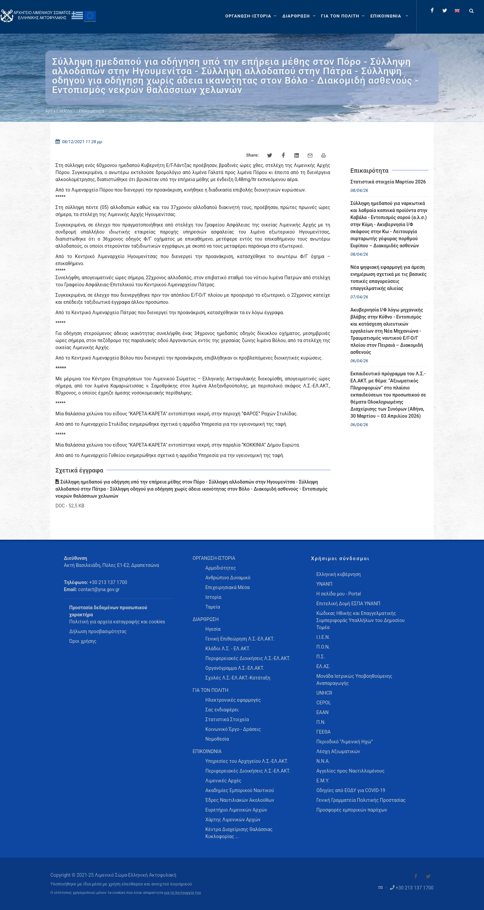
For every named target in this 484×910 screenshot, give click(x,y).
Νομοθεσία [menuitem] (217, 739)
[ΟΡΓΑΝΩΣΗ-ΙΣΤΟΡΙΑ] (252, 16)
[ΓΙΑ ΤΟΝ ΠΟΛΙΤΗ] (343, 16)
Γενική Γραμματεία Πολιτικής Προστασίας (361, 800)
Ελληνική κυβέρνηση (338, 574)
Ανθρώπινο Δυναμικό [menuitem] (227, 577)
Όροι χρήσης (82, 641)
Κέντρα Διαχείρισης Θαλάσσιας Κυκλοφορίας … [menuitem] (239, 833)
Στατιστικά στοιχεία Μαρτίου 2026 (388, 181)
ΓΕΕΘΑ (323, 732)
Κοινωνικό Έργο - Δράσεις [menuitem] (233, 729)
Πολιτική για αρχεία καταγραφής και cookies (117, 621)
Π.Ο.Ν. (323, 647)
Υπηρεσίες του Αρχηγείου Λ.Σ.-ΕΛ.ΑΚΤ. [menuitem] (246, 761)
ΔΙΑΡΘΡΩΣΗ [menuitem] (205, 619)
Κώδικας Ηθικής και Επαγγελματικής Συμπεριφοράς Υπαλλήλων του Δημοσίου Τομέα (360, 620)
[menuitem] (390, 16)
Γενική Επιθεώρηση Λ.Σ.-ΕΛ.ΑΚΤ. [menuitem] (239, 639)
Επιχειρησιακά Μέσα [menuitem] (227, 587)
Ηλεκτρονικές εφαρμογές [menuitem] (233, 700)
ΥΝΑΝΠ (324, 584)
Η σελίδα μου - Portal (338, 593)
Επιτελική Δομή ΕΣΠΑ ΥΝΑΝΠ (348, 603)
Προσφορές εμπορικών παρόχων (351, 810)
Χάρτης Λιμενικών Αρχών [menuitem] (232, 819)
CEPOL (323, 702)
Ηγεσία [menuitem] (212, 629)
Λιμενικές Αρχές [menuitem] (223, 780)
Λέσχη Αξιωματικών (338, 751)
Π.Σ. (320, 656)
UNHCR (324, 693)
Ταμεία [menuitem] (212, 607)
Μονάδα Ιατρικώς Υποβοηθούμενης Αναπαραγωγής (354, 679)
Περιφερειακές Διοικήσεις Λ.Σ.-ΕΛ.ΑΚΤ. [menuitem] (247, 658)
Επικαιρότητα (91, 111)
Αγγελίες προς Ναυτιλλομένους (350, 771)
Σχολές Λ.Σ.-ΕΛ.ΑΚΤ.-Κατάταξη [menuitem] (237, 677)
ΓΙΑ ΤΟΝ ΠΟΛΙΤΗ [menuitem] (210, 690)
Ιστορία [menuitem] (213, 597)
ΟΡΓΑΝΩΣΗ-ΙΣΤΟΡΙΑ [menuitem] (214, 558)
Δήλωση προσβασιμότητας (98, 631)
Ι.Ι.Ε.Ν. (323, 637)
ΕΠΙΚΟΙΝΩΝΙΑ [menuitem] (207, 751)
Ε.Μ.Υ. (322, 780)
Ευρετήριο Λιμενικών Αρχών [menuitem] (236, 810)
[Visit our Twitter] (428, 876)
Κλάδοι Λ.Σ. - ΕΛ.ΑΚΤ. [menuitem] (227, 648)
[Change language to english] (457, 10)
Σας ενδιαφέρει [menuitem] (222, 709)
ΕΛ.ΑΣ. (323, 666)
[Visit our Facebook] (415, 876)
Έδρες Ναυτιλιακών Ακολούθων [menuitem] (239, 800)
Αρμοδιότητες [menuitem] (220, 568)
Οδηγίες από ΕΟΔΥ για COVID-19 (350, 790)
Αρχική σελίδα (58, 111)
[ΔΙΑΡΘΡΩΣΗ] (300, 16)
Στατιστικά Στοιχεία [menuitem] (227, 719)
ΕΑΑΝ (322, 712)
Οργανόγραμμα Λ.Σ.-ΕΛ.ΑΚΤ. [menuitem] (234, 668)
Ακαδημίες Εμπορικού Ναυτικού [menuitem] (239, 790)
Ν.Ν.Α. (323, 761)
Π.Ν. (320, 722)
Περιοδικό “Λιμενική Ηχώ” (344, 741)
